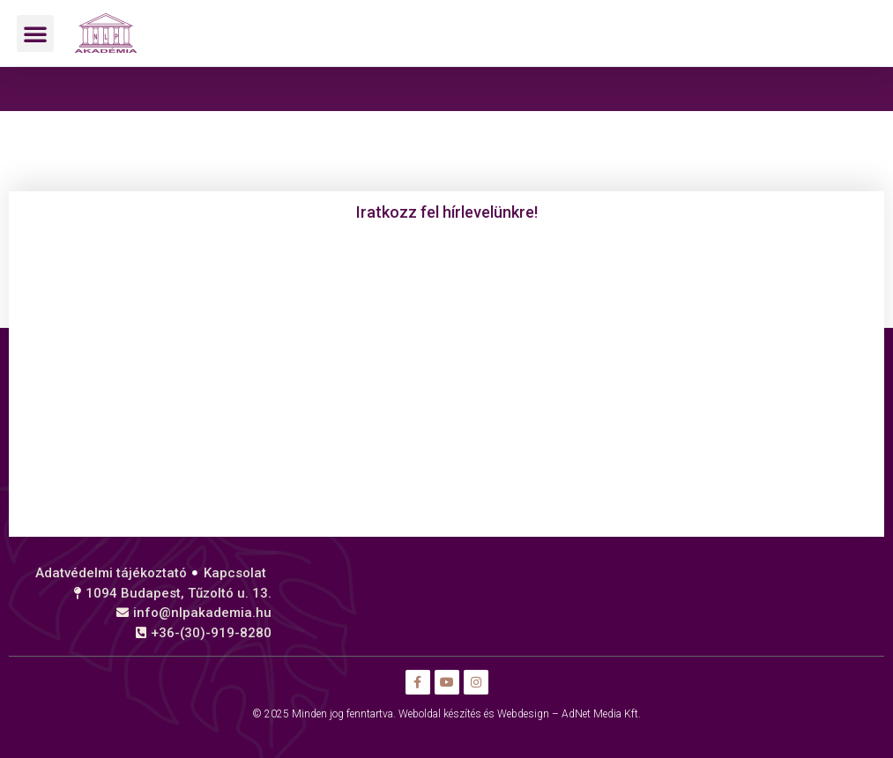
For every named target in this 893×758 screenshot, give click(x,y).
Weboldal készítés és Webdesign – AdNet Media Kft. (519, 714)
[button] (35, 33)
